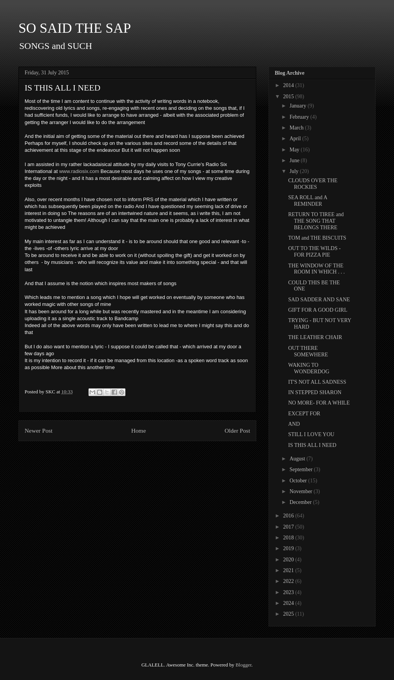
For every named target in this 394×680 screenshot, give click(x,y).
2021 (289, 570)
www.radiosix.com (79, 171)
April (295, 138)
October (298, 481)
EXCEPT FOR (304, 413)
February (299, 117)
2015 (289, 96)
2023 (289, 592)
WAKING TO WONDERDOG (308, 368)
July (294, 171)
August (297, 459)
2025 (289, 614)
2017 (289, 527)
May (295, 150)
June (295, 160)
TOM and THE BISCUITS (317, 238)
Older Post (237, 430)
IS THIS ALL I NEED (312, 445)
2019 (289, 548)
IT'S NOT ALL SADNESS (317, 382)
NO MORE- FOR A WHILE (319, 403)
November (301, 491)
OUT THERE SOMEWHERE (308, 351)
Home (138, 430)
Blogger (243, 665)
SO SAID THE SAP (74, 28)
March (297, 128)
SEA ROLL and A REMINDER (307, 201)
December (301, 502)
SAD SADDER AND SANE (319, 299)
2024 (289, 603)
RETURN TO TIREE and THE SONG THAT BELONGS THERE (316, 221)
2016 (289, 516)
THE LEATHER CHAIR (315, 337)
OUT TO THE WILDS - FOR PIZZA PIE (314, 251)
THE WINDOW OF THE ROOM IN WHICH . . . (316, 269)
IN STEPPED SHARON (314, 392)
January (298, 106)
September (301, 469)
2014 (289, 85)
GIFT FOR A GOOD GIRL (317, 310)
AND (294, 424)
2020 (289, 559)
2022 (289, 581)
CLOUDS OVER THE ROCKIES (312, 184)
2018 (289, 538)
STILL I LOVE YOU (311, 434)
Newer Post (38, 430)
